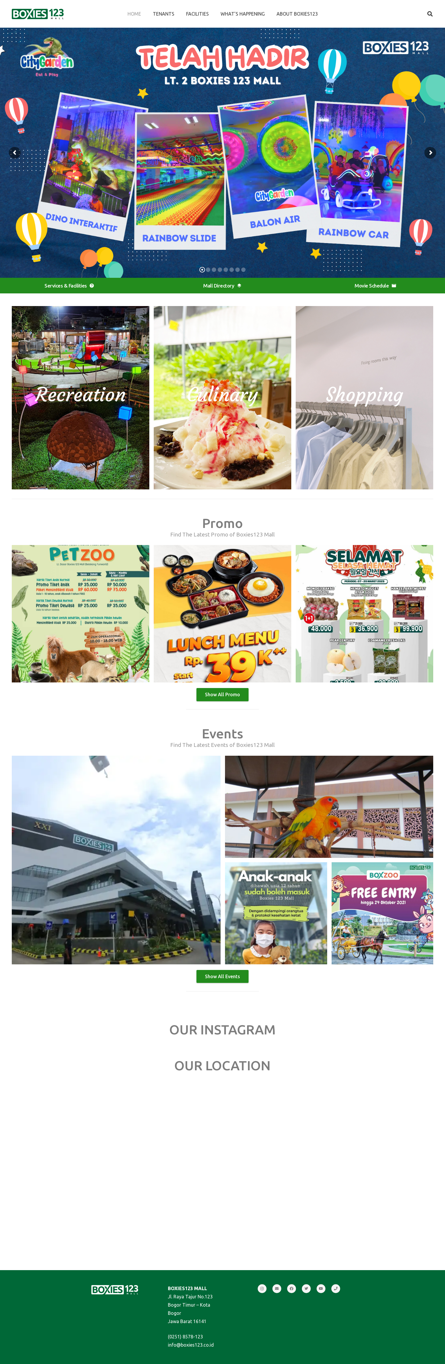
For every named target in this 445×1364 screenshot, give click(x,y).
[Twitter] (306, 1288)
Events (222, 733)
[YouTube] (321, 1288)
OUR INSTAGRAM (222, 1029)
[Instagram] (262, 1288)
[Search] (430, 14)
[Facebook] (291, 1288)
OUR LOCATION (222, 1065)
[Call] (335, 1288)
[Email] (276, 1288)
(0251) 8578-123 (185, 1336)
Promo (222, 523)
